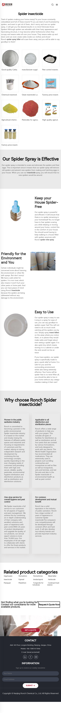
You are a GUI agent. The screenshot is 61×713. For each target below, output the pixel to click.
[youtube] (36, 657)
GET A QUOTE (30, 630)
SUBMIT (30, 685)
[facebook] (30, 657)
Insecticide (8, 579)
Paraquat (7, 583)
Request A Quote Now (49, 604)
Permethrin (23, 576)
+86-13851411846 (33, 649)
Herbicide (52, 579)
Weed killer (52, 576)
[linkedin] (25, 657)
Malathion (22, 583)
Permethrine (38, 576)
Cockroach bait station (53, 584)
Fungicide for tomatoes (38, 584)
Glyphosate (8, 576)
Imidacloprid (38, 579)
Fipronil (21, 579)
